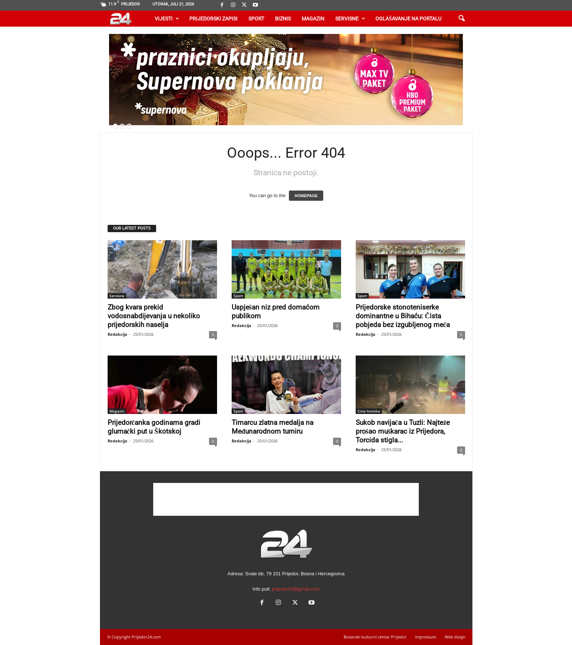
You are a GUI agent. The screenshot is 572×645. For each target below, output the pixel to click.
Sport (256, 19)
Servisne (350, 19)
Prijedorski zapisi (213, 19)
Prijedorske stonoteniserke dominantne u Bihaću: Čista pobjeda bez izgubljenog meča (403, 316)
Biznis (283, 19)
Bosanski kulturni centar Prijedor (375, 637)
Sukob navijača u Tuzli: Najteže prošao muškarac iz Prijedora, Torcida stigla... (403, 431)
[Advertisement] (286, 499)
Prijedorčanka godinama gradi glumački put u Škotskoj (154, 426)
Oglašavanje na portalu (408, 19)
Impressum (425, 637)
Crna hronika (369, 411)
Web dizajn (455, 637)
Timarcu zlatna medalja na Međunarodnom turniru (272, 426)
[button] (461, 19)
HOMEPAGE (305, 195)
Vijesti (167, 19)
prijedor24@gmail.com (296, 589)
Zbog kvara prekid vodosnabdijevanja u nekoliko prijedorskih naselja (154, 316)
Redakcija (117, 334)
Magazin (313, 19)
